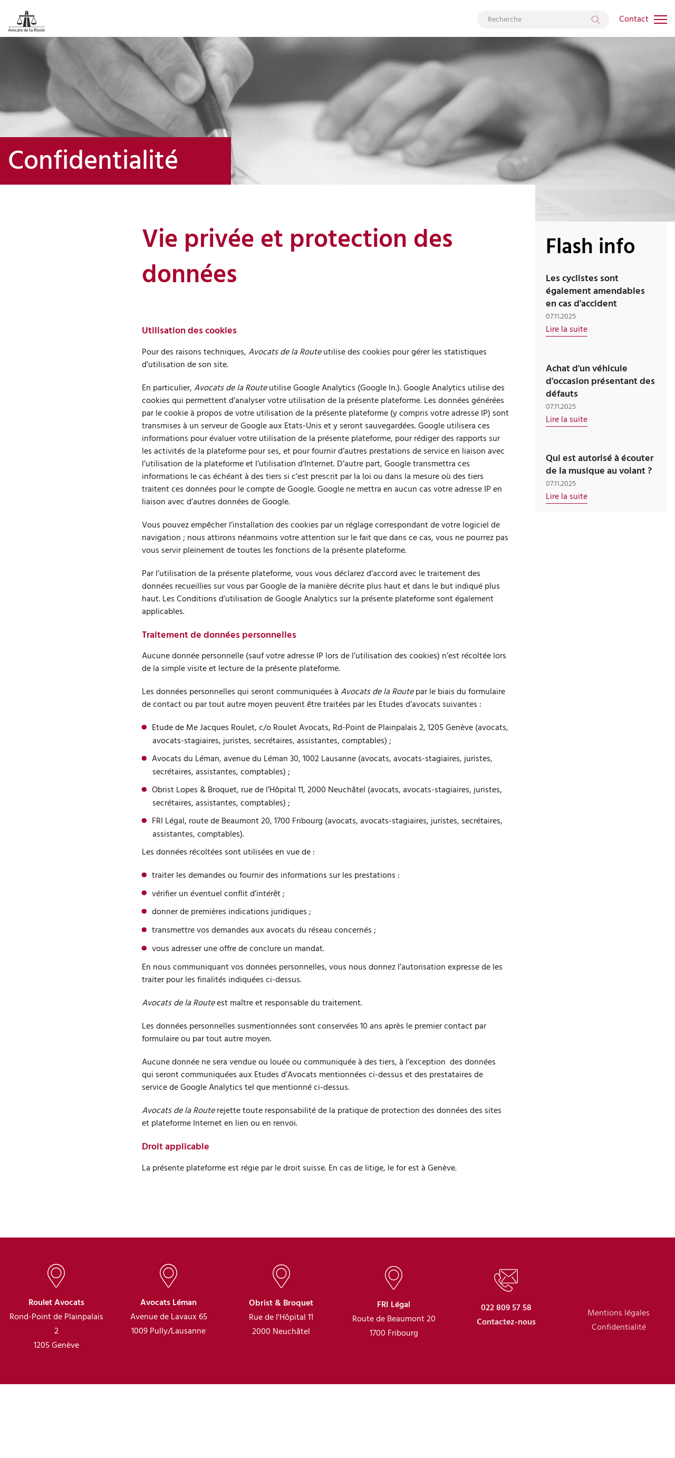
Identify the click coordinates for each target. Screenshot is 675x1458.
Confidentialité (619, 1372)
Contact (634, 19)
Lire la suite (566, 329)
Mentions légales (618, 1357)
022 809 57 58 (506, 1347)
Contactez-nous (506, 1361)
